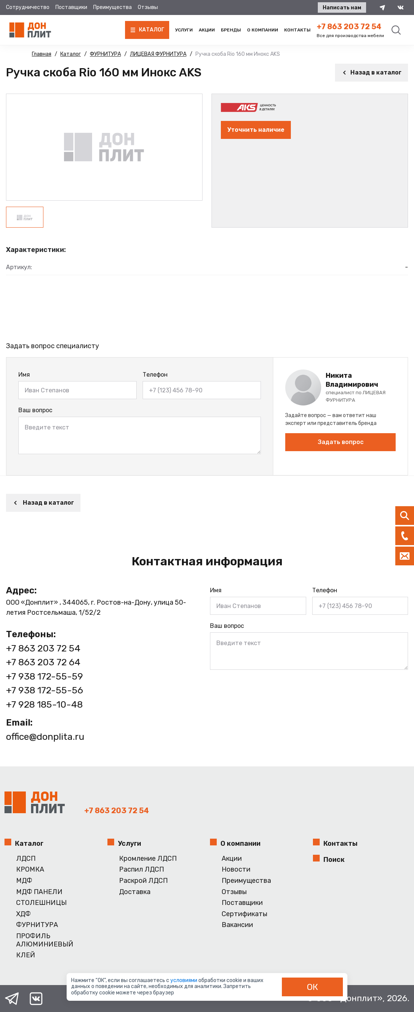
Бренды (231, 30)
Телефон (155, 374)
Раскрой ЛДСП (143, 881)
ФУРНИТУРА (37, 925)
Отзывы (148, 7)
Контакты (297, 30)
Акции (207, 30)
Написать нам (342, 7)
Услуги (184, 30)
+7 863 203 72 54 (349, 26)
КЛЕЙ (25, 955)
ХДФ (23, 914)
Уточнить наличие (255, 129)
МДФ (24, 881)
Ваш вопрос (35, 410)
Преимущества (112, 7)
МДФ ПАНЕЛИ (39, 892)
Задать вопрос (340, 442)
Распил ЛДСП (141, 869)
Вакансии (237, 925)
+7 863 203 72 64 (43, 662)
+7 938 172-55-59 (44, 676)
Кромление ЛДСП (148, 859)
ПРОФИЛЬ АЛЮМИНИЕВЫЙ (44, 940)
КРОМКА (30, 869)
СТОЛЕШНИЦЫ (41, 903)
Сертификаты (244, 914)
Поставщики (71, 7)
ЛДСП (26, 859)
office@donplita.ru (45, 736)
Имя (24, 374)
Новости (236, 869)
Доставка (134, 892)
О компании (262, 30)
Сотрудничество (27, 7)
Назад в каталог (371, 72)
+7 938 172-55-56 (44, 690)
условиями (184, 980)
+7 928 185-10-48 (44, 704)
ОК (312, 987)
